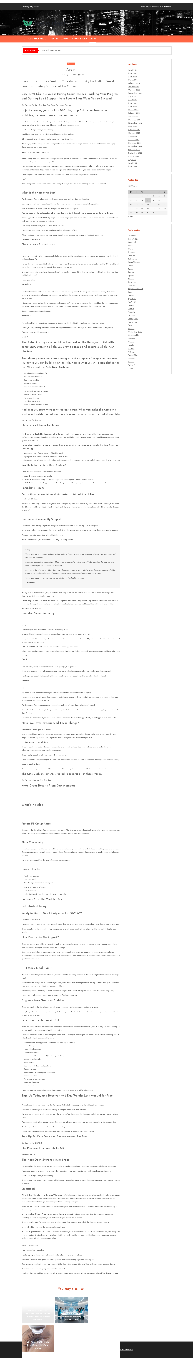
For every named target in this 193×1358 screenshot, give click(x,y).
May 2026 (132, 73)
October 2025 (134, 90)
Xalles (130, 369)
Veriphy (131, 345)
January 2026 (133, 87)
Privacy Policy (79, 39)
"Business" (132, 236)
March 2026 (133, 80)
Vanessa (131, 339)
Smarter (131, 256)
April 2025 (132, 107)
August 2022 (133, 157)
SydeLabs (132, 299)
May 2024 (132, 127)
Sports (131, 276)
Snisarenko (132, 259)
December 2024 (134, 120)
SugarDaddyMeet (135, 289)
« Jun (130, 216)
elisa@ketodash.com (90, 1180)
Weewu (131, 362)
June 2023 (132, 137)
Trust (130, 325)
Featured (132, 242)
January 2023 (133, 140)
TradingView (133, 319)
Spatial (131, 272)
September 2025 (135, 93)
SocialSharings (134, 262)
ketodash (62, 75)
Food (130, 246)
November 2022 (135, 146)
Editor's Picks (133, 239)
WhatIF (131, 365)
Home (43, 50)
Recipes (54, 39)
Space (130, 269)
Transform (132, 322)
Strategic (132, 282)
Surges (131, 296)
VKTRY (131, 349)
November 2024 (135, 123)
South (130, 266)
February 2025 (134, 113)
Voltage (131, 352)
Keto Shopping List (38, 39)
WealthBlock (133, 355)
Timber (131, 309)
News (130, 249)
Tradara (131, 315)
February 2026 (134, 83)
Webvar (131, 359)
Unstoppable (133, 335)
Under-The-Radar (135, 332)
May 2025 (132, 103)
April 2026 (132, 77)
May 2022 (132, 166)
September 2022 (135, 153)
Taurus (131, 305)
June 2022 (132, 163)
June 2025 (132, 100)
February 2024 (134, 130)
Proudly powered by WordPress (120, 1350)
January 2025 (133, 117)
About (92, 39)
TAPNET (132, 302)
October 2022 (134, 150)
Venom (131, 342)
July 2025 (132, 97)
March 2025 (133, 110)
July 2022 (132, 160)
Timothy (131, 312)
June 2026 (132, 70)
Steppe (131, 279)
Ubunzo (131, 329)
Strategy (132, 286)
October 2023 (134, 133)
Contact (65, 39)
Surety (131, 292)
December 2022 (134, 143)
